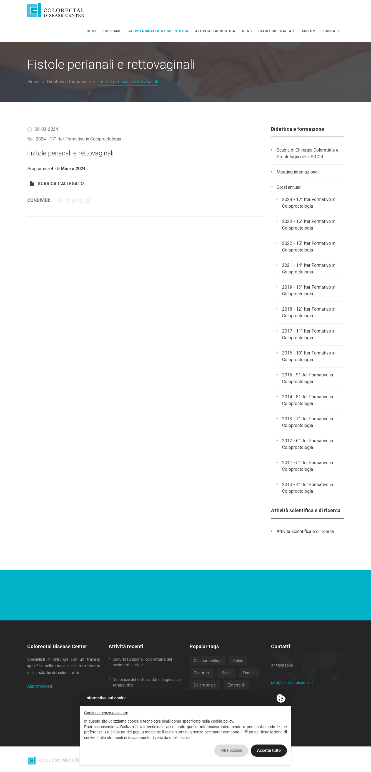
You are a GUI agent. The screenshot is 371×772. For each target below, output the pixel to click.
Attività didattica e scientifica (158, 31)
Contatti (331, 31)
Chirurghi (202, 673)
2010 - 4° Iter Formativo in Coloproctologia (307, 488)
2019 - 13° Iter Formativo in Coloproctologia (308, 290)
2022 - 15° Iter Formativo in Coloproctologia (308, 247)
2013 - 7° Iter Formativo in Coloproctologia (307, 422)
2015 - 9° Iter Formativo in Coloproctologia (307, 378)
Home (92, 31)
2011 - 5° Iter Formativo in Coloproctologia (307, 466)
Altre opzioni (231, 750)
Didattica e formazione (69, 81)
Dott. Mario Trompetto (74, 760)
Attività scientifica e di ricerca (305, 531)
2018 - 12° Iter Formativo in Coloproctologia (308, 312)
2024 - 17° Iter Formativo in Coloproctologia (308, 203)
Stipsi (226, 673)
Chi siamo (112, 31)
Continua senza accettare (106, 713)
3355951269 (282, 666)
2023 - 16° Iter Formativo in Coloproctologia (308, 225)
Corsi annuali (289, 187)
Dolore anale (205, 685)
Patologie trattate (276, 31)
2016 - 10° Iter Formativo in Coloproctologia (308, 356)
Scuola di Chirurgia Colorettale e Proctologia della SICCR (308, 153)
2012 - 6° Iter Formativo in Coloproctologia (307, 444)
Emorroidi (236, 685)
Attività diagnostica (215, 31)
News (247, 31)
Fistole (249, 673)
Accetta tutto (269, 750)
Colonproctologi (207, 660)
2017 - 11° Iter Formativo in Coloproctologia (308, 334)
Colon (238, 660)
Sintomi (309, 31)
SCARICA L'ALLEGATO (57, 183)
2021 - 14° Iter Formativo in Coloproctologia (308, 269)
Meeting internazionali (298, 172)
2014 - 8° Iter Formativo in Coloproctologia (307, 400)
